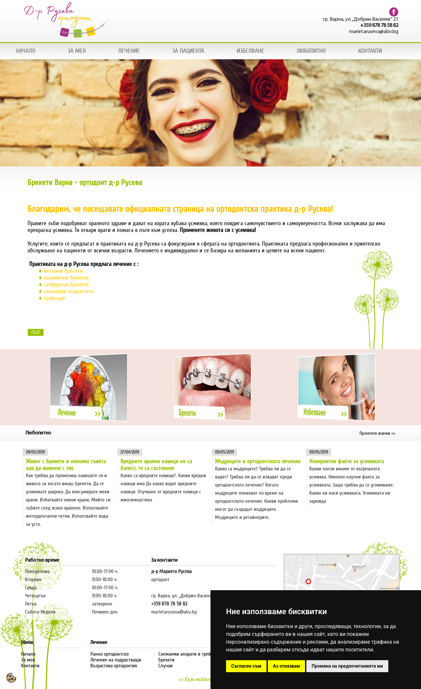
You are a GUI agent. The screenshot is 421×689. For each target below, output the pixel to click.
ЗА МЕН (77, 50)
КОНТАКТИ (370, 50)
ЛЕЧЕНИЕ (129, 50)
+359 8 (157, 604)
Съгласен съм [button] (246, 666)
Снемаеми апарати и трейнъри (189, 654)
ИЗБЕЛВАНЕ (250, 50)
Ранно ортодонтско (109, 654)
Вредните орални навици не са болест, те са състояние (156, 465)
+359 (367, 25)
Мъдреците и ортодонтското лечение (258, 461)
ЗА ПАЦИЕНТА (188, 50)
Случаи (165, 666)
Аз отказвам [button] (286, 666)
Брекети (166, 660)
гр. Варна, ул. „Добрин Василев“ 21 (362, 19)
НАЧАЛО (25, 50)
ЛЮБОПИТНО (311, 50)
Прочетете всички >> (377, 433)
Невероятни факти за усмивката (346, 461)
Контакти (30, 666)
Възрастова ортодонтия (113, 666)
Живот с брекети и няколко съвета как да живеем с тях (66, 465)
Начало (28, 654)
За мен (28, 660)
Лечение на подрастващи (115, 660)
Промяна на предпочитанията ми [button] (347, 666)
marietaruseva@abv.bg (375, 31)
